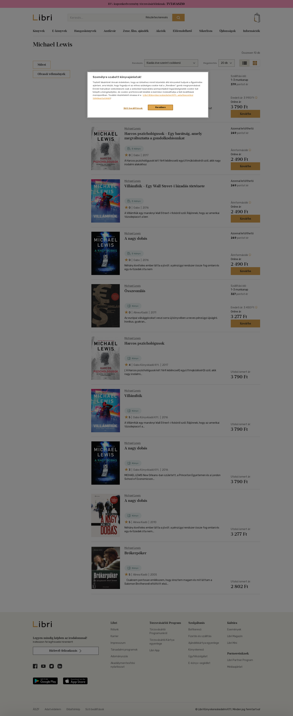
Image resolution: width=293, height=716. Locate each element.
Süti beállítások (133, 108)
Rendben (160, 107)
